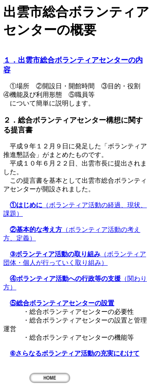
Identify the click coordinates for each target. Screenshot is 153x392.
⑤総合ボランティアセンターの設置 (62, 303)
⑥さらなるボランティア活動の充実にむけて (75, 353)
